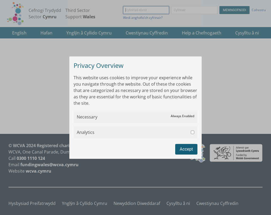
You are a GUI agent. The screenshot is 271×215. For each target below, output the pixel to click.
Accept (186, 149)
